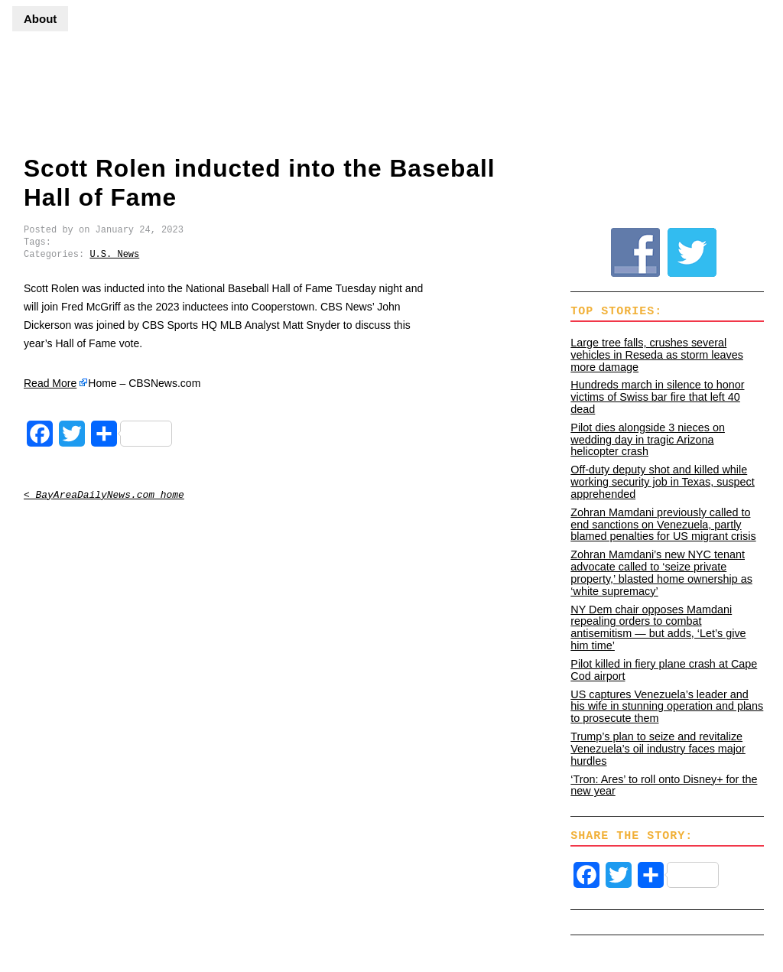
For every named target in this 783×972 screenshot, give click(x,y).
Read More (50, 383)
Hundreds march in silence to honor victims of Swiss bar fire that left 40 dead (657, 397)
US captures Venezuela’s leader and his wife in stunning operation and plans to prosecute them (666, 706)
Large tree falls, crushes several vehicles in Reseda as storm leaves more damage (656, 354)
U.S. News (114, 254)
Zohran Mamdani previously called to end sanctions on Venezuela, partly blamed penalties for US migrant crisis (662, 524)
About (40, 18)
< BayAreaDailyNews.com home (104, 495)
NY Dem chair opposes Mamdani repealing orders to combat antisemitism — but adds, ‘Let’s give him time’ (658, 627)
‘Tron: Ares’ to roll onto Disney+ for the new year (663, 785)
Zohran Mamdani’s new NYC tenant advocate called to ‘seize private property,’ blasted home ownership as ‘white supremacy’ (661, 572)
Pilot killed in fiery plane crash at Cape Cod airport (663, 670)
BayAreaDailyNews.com (62, 95)
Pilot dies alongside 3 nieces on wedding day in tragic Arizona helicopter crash (647, 439)
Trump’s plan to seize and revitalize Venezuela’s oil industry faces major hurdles (658, 748)
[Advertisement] (475, 80)
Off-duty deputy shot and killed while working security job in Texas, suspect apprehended (662, 481)
